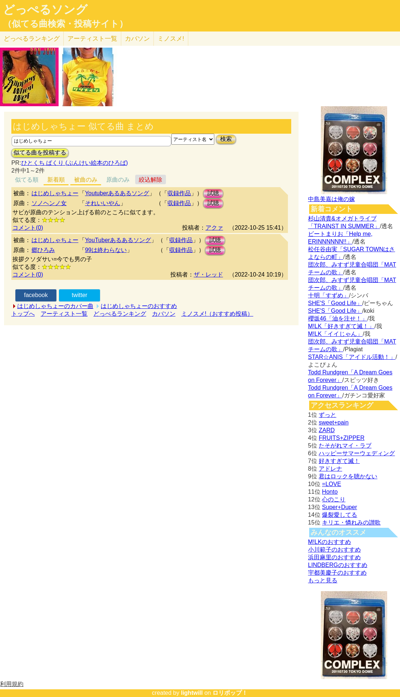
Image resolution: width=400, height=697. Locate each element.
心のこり (333, 499)
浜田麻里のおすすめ (334, 557)
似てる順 (26, 180)
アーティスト (92, 38)
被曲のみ (85, 180)
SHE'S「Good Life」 (335, 303)
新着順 (56, 180)
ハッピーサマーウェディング (357, 453)
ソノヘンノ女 (49, 203)
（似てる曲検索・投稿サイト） (65, 24)
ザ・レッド (208, 274)
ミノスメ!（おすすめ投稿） (217, 314)
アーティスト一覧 (64, 314)
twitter (80, 295)
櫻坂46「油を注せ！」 (337, 318)
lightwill (192, 693)
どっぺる (32, 38)
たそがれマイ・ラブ (345, 445)
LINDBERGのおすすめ (337, 565)
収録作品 (179, 193)
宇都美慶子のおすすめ (337, 573)
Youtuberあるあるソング (117, 193)
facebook (36, 295)
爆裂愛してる (339, 515)
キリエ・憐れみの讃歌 (351, 522)
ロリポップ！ (230, 693)
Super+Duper (339, 507)
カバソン (137, 38)
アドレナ (330, 469)
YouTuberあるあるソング (118, 240)
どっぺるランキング (119, 314)
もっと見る (322, 580)
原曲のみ (118, 180)
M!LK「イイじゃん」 (335, 334)
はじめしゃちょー (55, 193)
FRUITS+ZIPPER (341, 438)
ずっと (327, 415)
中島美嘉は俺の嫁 (331, 199)
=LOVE (331, 484)
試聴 (213, 193)
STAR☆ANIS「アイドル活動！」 (352, 357)
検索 (226, 139)
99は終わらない (106, 250)
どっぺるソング (45, 9)
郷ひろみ (43, 250)
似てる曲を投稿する (40, 152)
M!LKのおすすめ (329, 542)
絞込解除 (150, 180)
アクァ (214, 228)
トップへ (23, 314)
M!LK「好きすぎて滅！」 (341, 326)
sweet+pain (333, 422)
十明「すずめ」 (328, 295)
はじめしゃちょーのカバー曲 (55, 306)
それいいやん (102, 203)
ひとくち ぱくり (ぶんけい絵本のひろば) (74, 163)
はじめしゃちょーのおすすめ (139, 306)
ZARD (327, 430)
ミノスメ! (171, 38)
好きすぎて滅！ (339, 461)
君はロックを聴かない (348, 476)
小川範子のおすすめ (334, 549)
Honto (330, 492)
